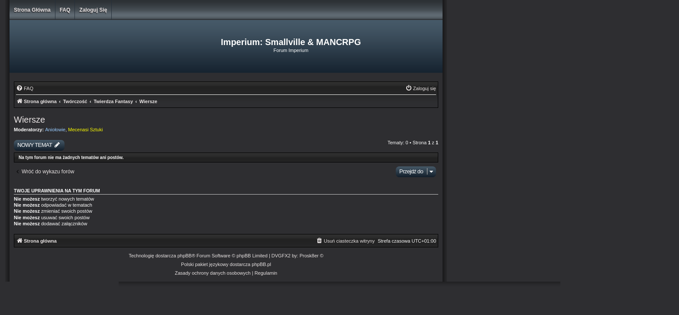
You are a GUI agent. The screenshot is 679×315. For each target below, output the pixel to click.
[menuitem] (24, 88)
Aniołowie (55, 129)
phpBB (185, 255)
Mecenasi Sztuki (85, 129)
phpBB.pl (261, 264)
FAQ (65, 10)
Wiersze (29, 119)
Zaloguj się (93, 10)
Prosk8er (309, 255)
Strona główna (32, 10)
